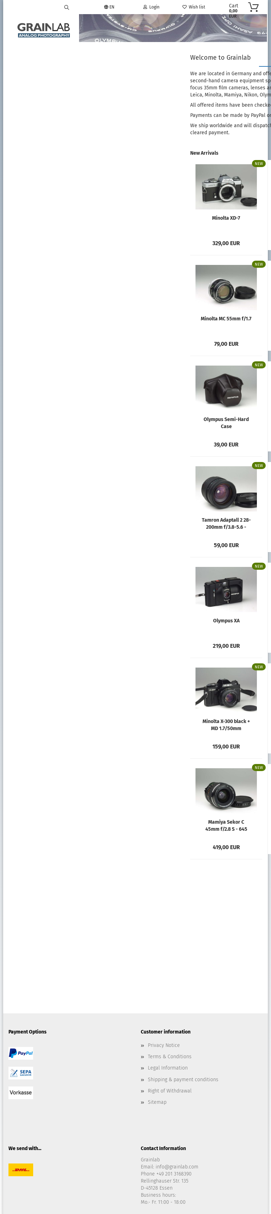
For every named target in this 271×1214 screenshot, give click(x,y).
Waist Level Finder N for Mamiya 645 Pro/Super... (221, 625)
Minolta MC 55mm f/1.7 (138, 320)
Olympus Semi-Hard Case (138, 424)
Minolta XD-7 (138, 219)
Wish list (193, 7)
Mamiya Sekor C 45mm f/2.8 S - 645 (138, 826)
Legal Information (168, 979)
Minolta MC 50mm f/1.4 (221, 323)
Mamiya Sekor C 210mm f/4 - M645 (221, 725)
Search (44, 93)
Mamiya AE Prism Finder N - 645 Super (221, 826)
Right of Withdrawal (170, 1002)
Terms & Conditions (170, 967)
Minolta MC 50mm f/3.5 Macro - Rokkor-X (221, 524)
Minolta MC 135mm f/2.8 (221, 222)
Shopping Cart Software (109, 1187)
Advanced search (45, 109)
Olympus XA (138, 622)
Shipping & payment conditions (183, 990)
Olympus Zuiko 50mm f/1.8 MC (221, 424)
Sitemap (157, 1013)
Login (151, 7)
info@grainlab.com (177, 1077)
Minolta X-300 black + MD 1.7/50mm (138, 725)
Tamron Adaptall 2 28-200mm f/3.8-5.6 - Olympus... (138, 524)
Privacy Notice (164, 956)
